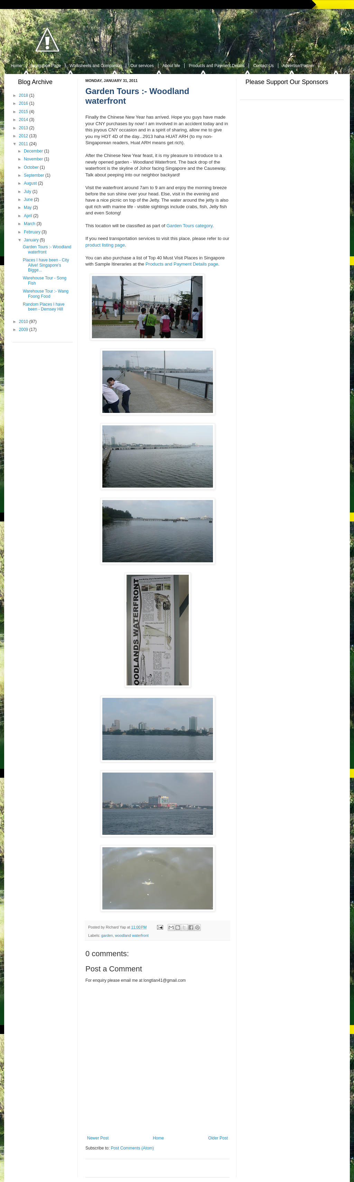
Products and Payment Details (216, 65)
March (29, 223)
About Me (171, 65)
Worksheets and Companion (95, 65)
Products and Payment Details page (182, 264)
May (28, 207)
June (28, 199)
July (27, 191)
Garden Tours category (190, 225)
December (33, 151)
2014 (23, 119)
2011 (23, 143)
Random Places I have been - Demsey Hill (44, 307)
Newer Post (98, 1138)
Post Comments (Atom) (132, 1148)
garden (107, 935)
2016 (23, 103)
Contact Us (263, 65)
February (32, 232)
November (33, 159)
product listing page (105, 245)
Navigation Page (45, 65)
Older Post (218, 1138)
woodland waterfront (131, 935)
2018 (23, 95)
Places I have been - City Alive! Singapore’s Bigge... (46, 265)
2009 (23, 329)
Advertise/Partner (298, 65)
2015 (23, 111)
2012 (23, 135)
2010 (23, 321)
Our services (141, 65)
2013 (23, 128)
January (31, 240)
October (31, 167)
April (28, 215)
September (34, 175)
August (30, 183)
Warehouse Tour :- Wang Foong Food (45, 293)
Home (16, 65)
